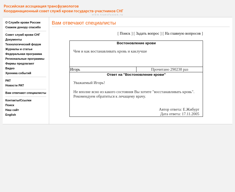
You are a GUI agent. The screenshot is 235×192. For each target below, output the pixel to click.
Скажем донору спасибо (23, 27)
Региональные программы (24, 58)
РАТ (8, 80)
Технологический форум (23, 44)
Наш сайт (12, 109)
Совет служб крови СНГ (22, 34)
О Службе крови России (22, 22)
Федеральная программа (23, 53)
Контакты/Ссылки (18, 100)
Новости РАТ (14, 85)
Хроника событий (18, 73)
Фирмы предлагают (19, 63)
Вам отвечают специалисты (25, 92)
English (10, 114)
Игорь (75, 69)
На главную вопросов (183, 33)
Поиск (9, 105)
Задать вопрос (147, 33)
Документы (13, 39)
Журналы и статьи (18, 49)
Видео (10, 68)
